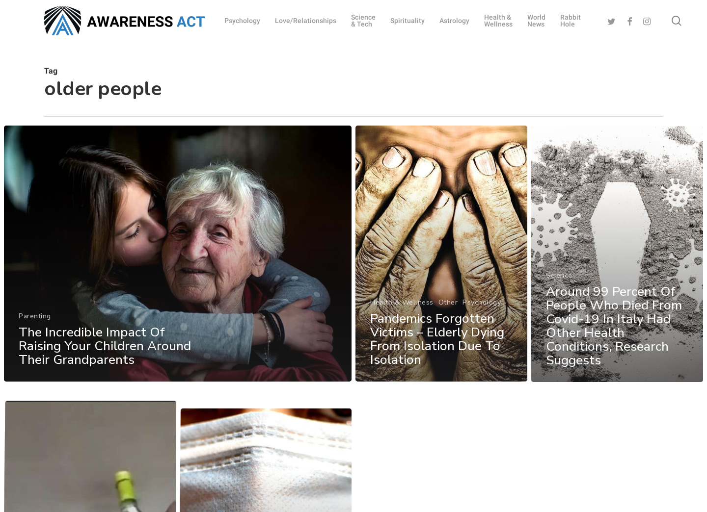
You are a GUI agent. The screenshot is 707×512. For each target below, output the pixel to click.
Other (448, 311)
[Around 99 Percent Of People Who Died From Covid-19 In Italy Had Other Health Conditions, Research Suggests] (617, 276)
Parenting (35, 321)
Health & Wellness (402, 311)
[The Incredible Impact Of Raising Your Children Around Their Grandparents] (177, 258)
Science (559, 296)
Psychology (481, 311)
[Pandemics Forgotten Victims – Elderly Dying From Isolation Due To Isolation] (441, 262)
